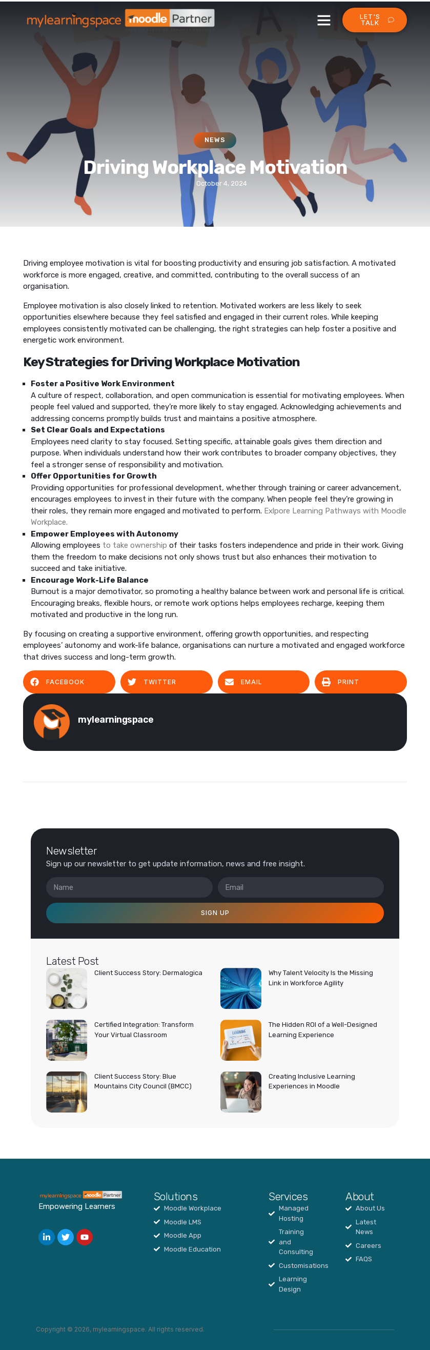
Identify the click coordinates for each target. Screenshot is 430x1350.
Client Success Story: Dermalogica (148, 973)
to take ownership (136, 545)
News (215, 140)
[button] (324, 20)
